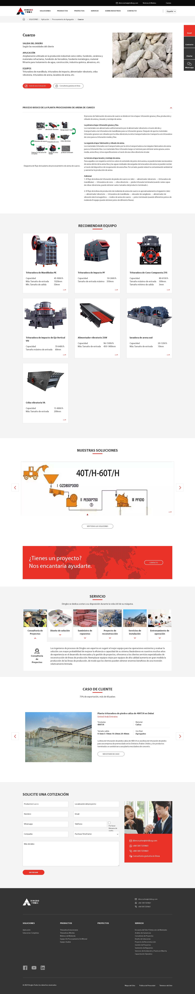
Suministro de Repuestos (144, 948)
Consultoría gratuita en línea (70, 86)
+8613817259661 (141, 851)
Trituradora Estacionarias (69, 930)
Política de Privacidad (147, 986)
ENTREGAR (33, 873)
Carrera (168, 3)
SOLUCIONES (45, 11)
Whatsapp (189, 68)
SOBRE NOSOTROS (113, 11)
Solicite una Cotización (37, 86)
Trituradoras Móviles (67, 933)
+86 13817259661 (144, 903)
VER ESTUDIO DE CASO (111, 754)
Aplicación (45, 19)
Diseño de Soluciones (143, 939)
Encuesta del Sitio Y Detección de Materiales (151, 930)
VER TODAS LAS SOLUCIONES (97, 526)
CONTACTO (132, 11)
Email (189, 33)
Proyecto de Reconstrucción (145, 942)
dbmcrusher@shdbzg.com (128, 3)
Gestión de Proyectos (143, 945)
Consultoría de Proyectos (144, 936)
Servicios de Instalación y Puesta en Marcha (151, 951)
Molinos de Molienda (67, 936)
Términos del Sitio (165, 986)
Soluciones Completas (31, 933)
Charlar (189, 56)
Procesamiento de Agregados (63, 19)
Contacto (189, 45)
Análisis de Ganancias (143, 933)
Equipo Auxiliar (65, 942)
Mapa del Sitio (130, 986)
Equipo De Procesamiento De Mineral (73, 939)
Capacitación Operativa (143, 954)
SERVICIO (95, 11)
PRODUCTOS (62, 11)
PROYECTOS (79, 11)
